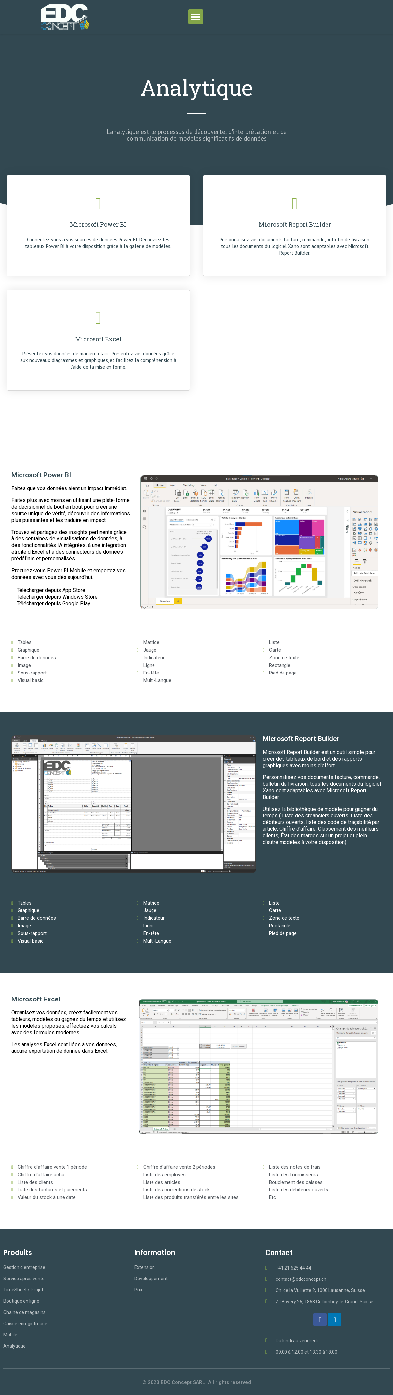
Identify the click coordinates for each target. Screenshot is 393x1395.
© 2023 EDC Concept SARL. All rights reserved (196, 1382)
